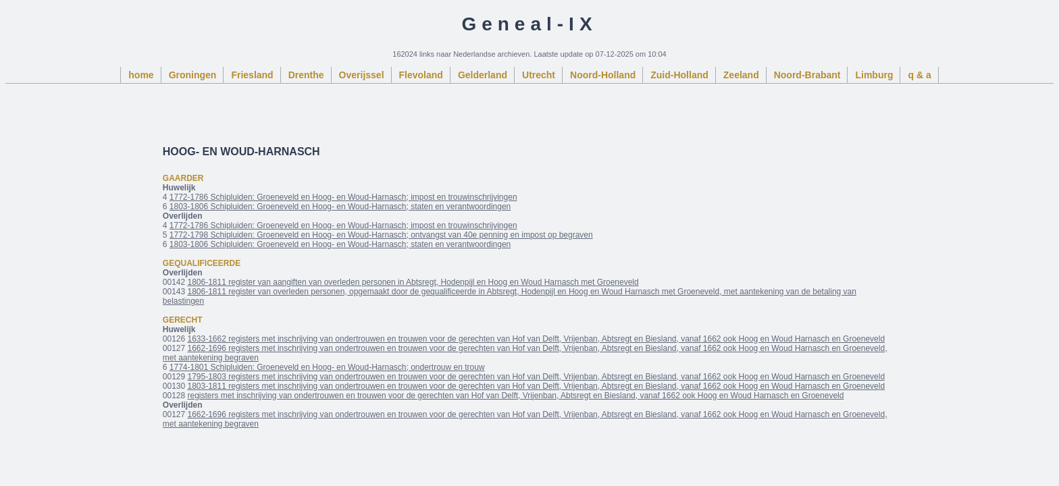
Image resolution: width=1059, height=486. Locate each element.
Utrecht (538, 75)
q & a (919, 75)
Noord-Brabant (807, 75)
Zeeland (741, 75)
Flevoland (421, 75)
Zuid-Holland (679, 75)
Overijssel (361, 75)
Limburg (874, 75)
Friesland (252, 75)
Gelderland (482, 75)
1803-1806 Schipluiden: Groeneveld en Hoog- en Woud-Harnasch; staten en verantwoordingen (340, 206)
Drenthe (306, 75)
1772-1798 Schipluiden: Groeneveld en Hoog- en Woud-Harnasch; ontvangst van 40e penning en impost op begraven (381, 235)
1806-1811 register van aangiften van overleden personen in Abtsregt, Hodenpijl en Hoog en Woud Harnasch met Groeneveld (413, 282)
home (140, 75)
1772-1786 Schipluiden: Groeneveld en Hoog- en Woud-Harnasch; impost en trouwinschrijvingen (343, 197)
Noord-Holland (603, 75)
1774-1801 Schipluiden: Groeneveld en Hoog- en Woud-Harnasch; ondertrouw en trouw (327, 367)
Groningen (193, 75)
